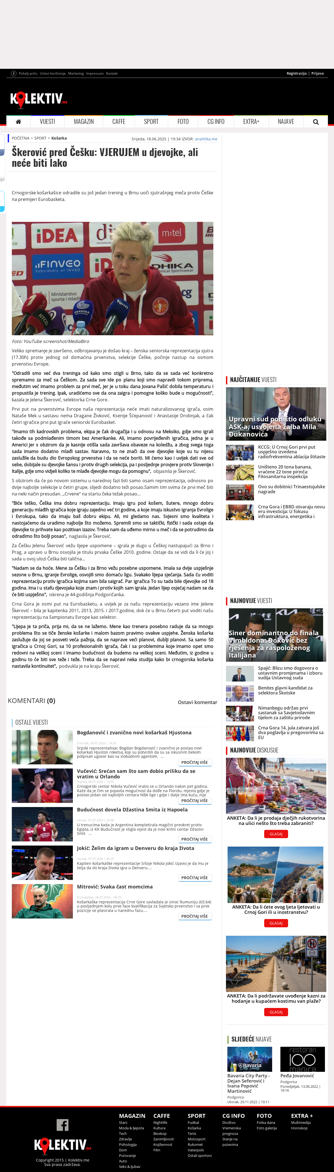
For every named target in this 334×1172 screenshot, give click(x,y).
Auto (123, 1161)
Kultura (159, 1127)
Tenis (192, 1133)
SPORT (151, 121)
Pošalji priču (28, 73)
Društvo (229, 1122)
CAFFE (118, 121)
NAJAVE (286, 121)
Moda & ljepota (131, 1127)
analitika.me (206, 138)
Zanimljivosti (163, 1138)
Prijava (317, 73)
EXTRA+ (251, 121)
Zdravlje (125, 1138)
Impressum (95, 73)
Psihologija (128, 1144)
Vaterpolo (196, 1150)
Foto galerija (267, 1127)
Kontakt (112, 73)
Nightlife (160, 1122)
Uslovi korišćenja (53, 73)
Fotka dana (266, 1122)
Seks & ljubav (129, 1166)
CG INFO (216, 121)
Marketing (76, 73)
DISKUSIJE (254, 750)
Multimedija (301, 1122)
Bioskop (160, 1133)
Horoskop (299, 1127)
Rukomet (195, 1144)
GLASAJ (276, 833)
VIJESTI (47, 121)
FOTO (183, 121)
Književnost (162, 1144)
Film (156, 1150)
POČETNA (20, 138)
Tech (123, 1133)
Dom (123, 1150)
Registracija (297, 73)
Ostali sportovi (200, 1155)
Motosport (197, 1138)
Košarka (59, 138)
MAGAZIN (84, 121)
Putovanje (127, 1155)
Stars (123, 1122)
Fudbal (193, 1122)
